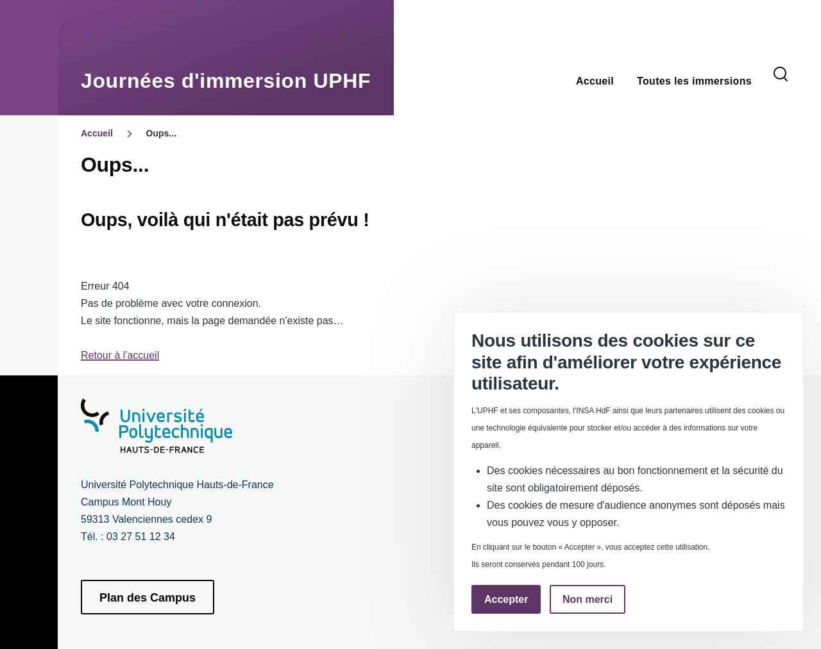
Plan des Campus (147, 597)
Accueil (97, 133)
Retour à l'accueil (120, 355)
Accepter (506, 599)
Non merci (588, 599)
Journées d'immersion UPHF (226, 80)
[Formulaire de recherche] (780, 75)
